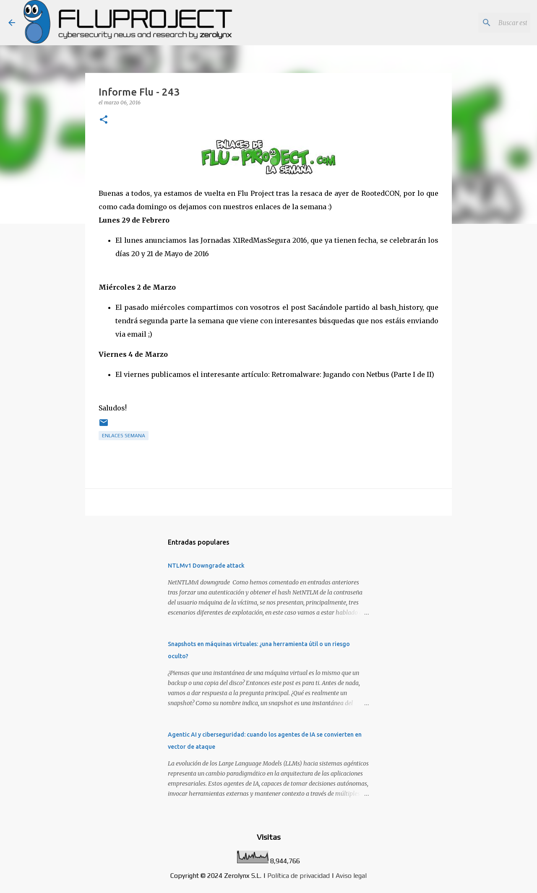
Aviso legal (351, 876)
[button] (104, 120)
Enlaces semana (123, 436)
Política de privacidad (298, 876)
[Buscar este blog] (486, 23)
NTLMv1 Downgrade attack (206, 565)
